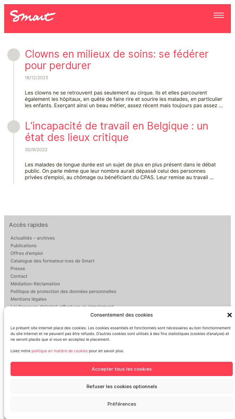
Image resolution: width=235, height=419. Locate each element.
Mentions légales (28, 299)
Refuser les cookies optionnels (121, 386)
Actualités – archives (32, 238)
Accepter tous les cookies (122, 369)
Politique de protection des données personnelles (63, 291)
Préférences (121, 404)
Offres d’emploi (26, 253)
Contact (19, 276)
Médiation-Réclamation (35, 284)
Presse (17, 268)
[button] (229, 315)
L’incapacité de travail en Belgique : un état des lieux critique (116, 131)
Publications (23, 245)
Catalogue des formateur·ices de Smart (52, 261)
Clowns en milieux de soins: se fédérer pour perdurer (117, 60)
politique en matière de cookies (59, 350)
